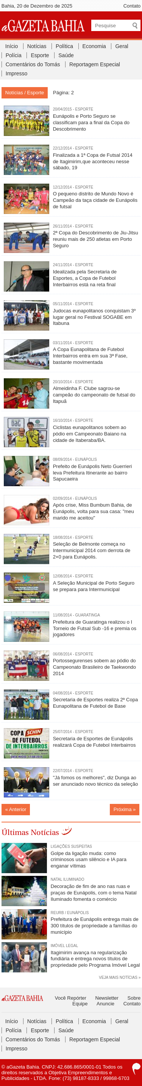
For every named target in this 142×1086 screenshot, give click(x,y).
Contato (132, 6)
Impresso (17, 73)
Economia (94, 46)
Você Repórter (70, 998)
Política (64, 46)
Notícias (37, 46)
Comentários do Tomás (33, 64)
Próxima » (125, 809)
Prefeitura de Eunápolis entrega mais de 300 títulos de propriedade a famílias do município (95, 925)
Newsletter (107, 998)
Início (11, 46)
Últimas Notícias (30, 832)
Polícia (14, 55)
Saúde (65, 55)
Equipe (79, 1003)
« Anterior (16, 809)
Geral (121, 46)
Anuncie (105, 1003)
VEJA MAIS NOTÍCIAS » (119, 977)
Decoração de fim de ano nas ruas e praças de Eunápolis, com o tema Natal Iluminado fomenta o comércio (94, 892)
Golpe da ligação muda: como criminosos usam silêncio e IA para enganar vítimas (88, 859)
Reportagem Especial (94, 64)
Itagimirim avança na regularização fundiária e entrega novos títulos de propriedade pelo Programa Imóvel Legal (95, 959)
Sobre (134, 998)
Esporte (40, 55)
